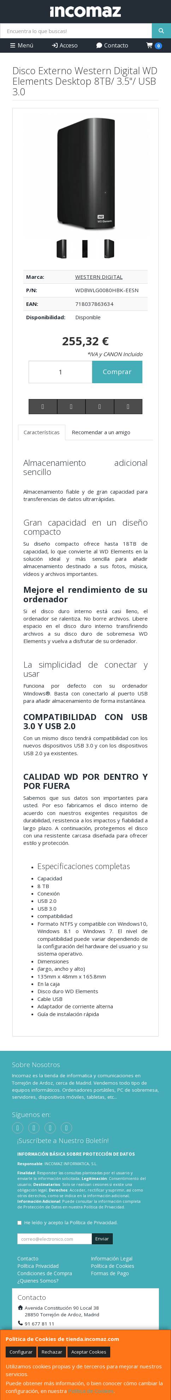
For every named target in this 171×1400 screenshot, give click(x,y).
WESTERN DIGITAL (99, 276)
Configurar (21, 1352)
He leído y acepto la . (71, 1222)
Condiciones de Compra (44, 1273)
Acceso (64, 45)
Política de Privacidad (104, 1206)
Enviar (102, 1238)
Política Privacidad (38, 1266)
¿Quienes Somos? (37, 1280)
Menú (21, 45)
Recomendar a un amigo (101, 432)
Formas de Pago (110, 1273)
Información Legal (111, 1258)
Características (42, 432)
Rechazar (52, 1352)
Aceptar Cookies (88, 1352)
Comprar (117, 371)
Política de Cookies (91, 1390)
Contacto (112, 45)
